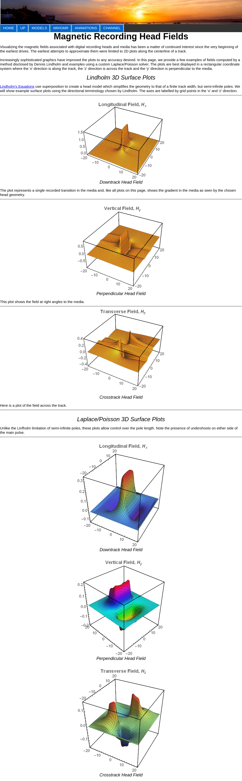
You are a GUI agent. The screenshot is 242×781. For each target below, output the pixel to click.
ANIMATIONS (86, 28)
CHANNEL (112, 28)
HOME (8, 28)
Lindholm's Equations (17, 86)
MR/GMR (60, 28)
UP (22, 28)
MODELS (39, 28)
